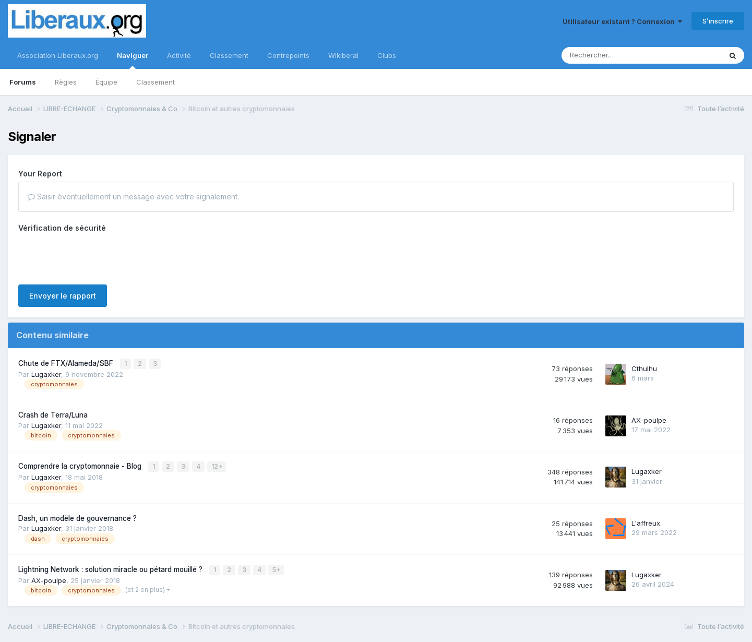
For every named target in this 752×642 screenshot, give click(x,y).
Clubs (386, 55)
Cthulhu (644, 368)
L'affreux (645, 522)
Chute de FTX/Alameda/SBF (66, 363)
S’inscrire (717, 21)
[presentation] (97, 256)
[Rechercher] (611, 55)
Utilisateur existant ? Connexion (622, 21)
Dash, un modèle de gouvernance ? (77, 517)
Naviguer (132, 60)
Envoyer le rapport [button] (62, 295)
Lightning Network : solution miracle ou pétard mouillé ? (111, 568)
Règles (66, 82)
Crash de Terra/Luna (53, 414)
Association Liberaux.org (57, 55)
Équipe (106, 82)
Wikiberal (343, 55)
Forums (22, 82)
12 (217, 466)
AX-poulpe (648, 419)
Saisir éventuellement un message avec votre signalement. (133, 196)
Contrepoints (288, 55)
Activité (179, 55)
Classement (155, 82)
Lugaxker (46, 373)
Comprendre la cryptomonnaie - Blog (81, 465)
